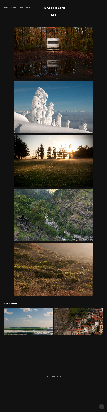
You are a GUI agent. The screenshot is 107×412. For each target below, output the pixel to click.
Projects (21, 7)
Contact (28, 7)
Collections (13, 7)
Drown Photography (54, 8)
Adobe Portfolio (56, 376)
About (6, 7)
